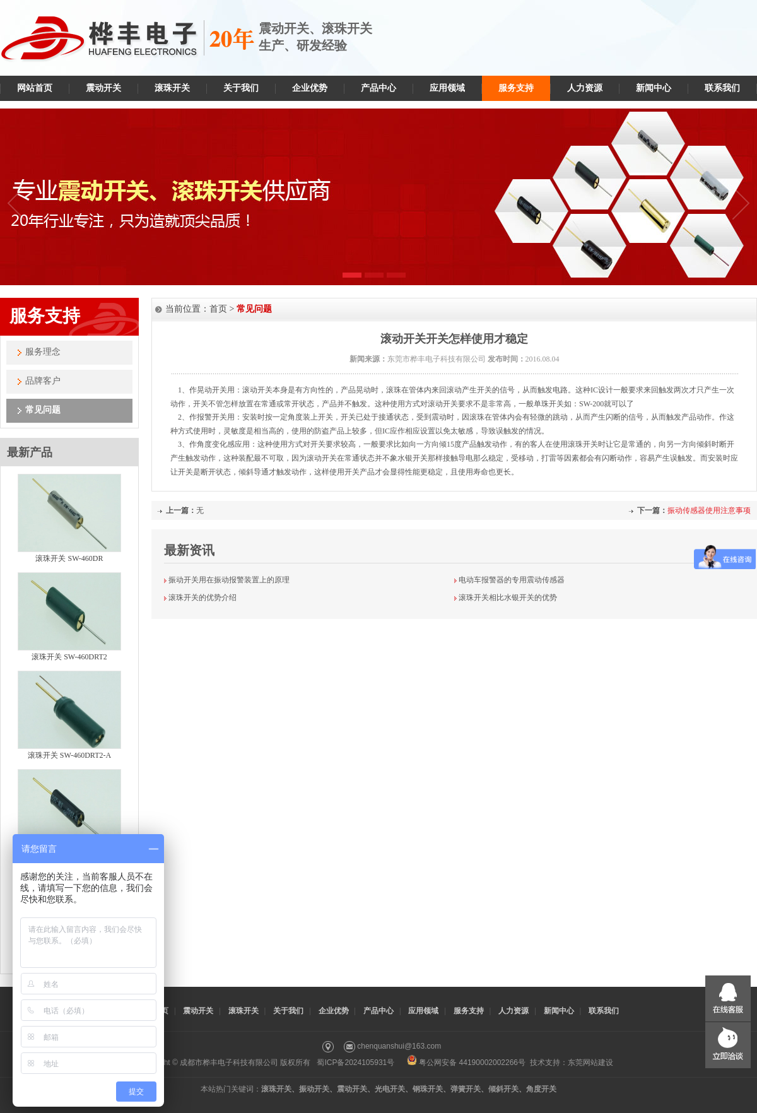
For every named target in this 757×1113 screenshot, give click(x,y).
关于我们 (241, 88)
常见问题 (43, 410)
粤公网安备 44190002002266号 (466, 1062)
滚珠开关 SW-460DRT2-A (69, 755)
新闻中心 (653, 88)
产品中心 (378, 88)
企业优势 (309, 88)
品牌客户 (43, 381)
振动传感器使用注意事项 (709, 510)
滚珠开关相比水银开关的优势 (508, 597)
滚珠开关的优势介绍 (202, 597)
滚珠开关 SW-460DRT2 (69, 656)
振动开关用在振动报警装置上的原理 (229, 579)
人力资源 (584, 88)
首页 (218, 309)
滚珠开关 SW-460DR (69, 558)
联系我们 (722, 88)
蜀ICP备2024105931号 (355, 1062)
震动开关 (103, 88)
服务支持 (516, 88)
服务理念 (43, 351)
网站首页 (34, 88)
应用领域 (447, 88)
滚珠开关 (172, 88)
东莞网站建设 (590, 1062)
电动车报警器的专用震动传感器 (512, 579)
